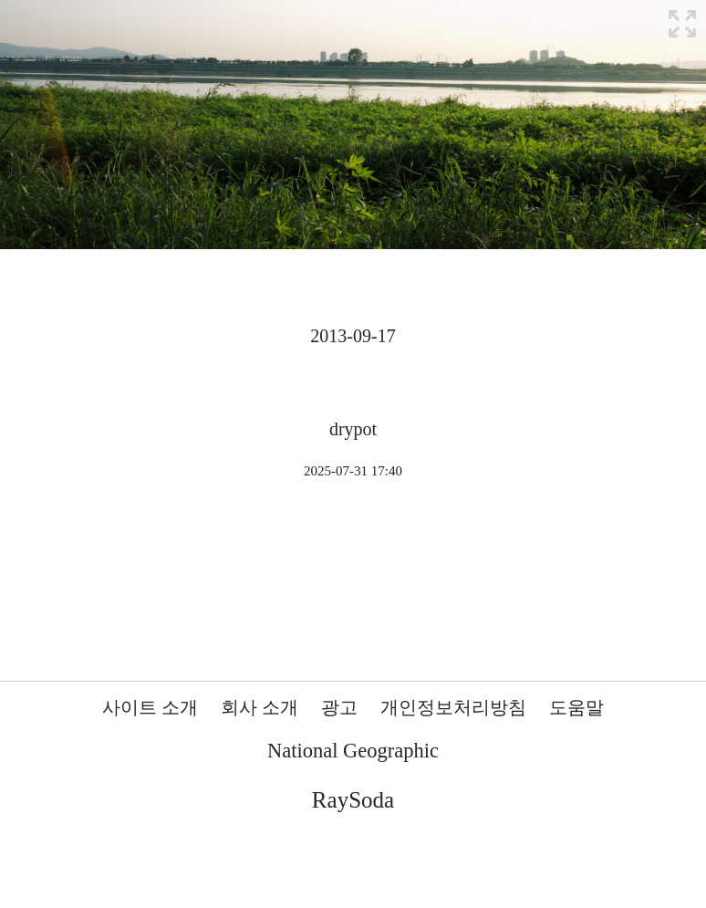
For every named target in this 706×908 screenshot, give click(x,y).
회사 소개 (259, 707)
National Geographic (353, 750)
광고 (339, 707)
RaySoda (353, 800)
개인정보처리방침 (453, 707)
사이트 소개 (150, 707)
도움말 (576, 707)
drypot (353, 429)
